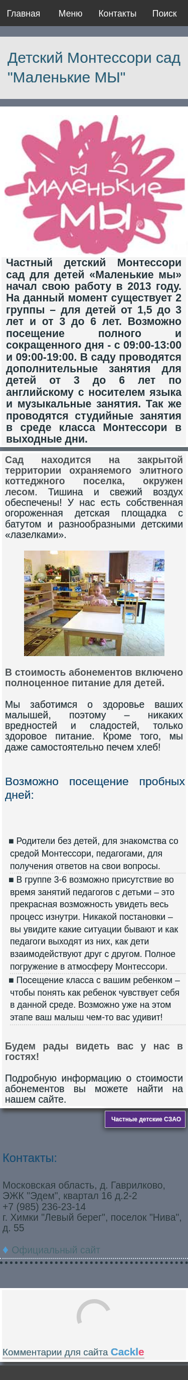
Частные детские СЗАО (146, 1119)
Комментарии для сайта (73, 1352)
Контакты (117, 14)
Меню (71, 14)
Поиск (164, 14)
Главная (23, 14)
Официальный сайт (56, 1249)
